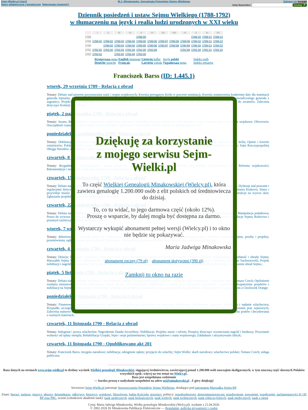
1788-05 (141, 37)
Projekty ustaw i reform (171, 331)
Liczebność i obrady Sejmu (250, 257)
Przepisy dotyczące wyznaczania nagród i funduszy (220, 331)
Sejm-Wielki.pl (94, 387)
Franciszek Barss (68, 352)
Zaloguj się (290, 1)
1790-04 (130, 45)
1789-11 (207, 41)
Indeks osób (201, 59)
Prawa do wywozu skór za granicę (69, 216)
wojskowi (105, 394)
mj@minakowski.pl (176, 380)
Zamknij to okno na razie (154, 274)
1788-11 (207, 37)
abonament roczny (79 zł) (126, 260)
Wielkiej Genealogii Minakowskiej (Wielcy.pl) (157, 184)
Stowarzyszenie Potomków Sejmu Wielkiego (146, 387)
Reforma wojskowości (253, 165)
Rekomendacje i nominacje (64, 169)
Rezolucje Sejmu (241, 216)
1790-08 (174, 45)
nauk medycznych (239, 398)
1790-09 (185, 45)
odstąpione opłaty (133, 352)
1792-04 (130, 54)
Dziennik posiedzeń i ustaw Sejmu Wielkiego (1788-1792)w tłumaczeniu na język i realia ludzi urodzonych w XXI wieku (154, 18)
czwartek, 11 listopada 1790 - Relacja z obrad (92, 323)
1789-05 (141, 41)
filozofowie (120, 394)
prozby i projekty (256, 236)
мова (105, 59)
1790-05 (141, 45)
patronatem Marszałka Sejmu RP (215, 387)
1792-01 (97, 54)
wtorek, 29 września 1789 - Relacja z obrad (90, 86)
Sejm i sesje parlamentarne (128, 335)
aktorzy (48, 394)
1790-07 (163, 45)
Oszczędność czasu (59, 125)
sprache (105, 62)
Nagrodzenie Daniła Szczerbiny (118, 331)
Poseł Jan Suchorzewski (242, 260)
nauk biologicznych (140, 398)
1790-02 (108, 45)
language (129, 59)
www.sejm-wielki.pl (51, 370)
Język (171, 59)
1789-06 (152, 41)
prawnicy (156, 394)
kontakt (302, 1)
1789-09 (185, 41)
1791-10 (196, 50)
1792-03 (119, 54)
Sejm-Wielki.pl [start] (14, 1)
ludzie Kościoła (138, 394)
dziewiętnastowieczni (211, 394)
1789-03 (119, 41)
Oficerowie (261, 121)
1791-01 (97, 50)
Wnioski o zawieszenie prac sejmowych (241, 308)
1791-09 (185, 50)
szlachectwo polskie (226, 352)
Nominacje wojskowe (238, 121)
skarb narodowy (202, 352)
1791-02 (108, 50)
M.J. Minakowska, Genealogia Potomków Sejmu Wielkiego (154, 1)
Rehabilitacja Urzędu (96, 335)
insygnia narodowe (93, 352)
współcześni (267, 394)
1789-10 (196, 41)
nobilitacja (113, 352)
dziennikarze (62, 394)
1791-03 (119, 50)
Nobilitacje (147, 331)
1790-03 (119, 45)
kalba (150, 59)
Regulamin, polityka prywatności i (191, 408)
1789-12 (218, 41)
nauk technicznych (185, 398)
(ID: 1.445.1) (178, 75)
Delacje (63, 257)
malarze (26, 394)
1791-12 (218, 50)
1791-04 (130, 50)
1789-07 (163, 41)
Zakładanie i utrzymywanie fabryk (219, 335)
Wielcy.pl (180, 373)
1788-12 (218, 37)
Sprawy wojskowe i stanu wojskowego (171, 335)
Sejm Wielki (182, 352)
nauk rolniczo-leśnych (212, 398)
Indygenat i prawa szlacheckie (77, 331)
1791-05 (141, 50)
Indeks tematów (203, 62)
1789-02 (108, 41)
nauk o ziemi (260, 398)
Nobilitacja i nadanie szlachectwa (246, 304)
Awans (62, 121)
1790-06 (152, 45)
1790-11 (207, 45)
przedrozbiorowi (185, 394)
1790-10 (196, 45)
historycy (92, 394)
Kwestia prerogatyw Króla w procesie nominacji (169, 94)
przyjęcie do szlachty (159, 352)
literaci (14, 394)
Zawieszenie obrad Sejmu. (245, 264)
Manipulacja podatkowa (253, 213)
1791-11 (207, 50)
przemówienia (56, 240)
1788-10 (196, 37)
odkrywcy (78, 394)
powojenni (251, 394)
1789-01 (97, 41)
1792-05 (141, 54)
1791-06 (152, 50)
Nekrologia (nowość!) (55, 4)
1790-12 (218, 45)
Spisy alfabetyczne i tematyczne (21, 4)
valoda (151, 62)
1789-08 (174, 41)
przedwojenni (234, 394)
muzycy (37, 394)
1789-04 (130, 41)
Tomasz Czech (250, 352)
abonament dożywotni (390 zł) (177, 260)
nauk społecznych (115, 398)
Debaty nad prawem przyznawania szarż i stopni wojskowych (97, 94)
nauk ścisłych (163, 398)
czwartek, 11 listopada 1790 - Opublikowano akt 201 (99, 343)
